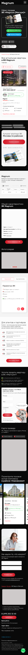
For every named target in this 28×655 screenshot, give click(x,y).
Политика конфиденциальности (9, 640)
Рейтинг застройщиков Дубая (7, 127)
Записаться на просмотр (19, 436)
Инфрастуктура (15, 279)
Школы (20, 279)
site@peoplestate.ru (6, 637)
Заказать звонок (9, 617)
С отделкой (7, 185)
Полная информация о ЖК (14, 241)
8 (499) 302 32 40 (8, 614)
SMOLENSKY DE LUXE (10, 502)
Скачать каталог (14, 142)
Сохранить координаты (7, 436)
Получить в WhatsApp (14, 30)
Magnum (5, 99)
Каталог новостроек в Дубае (6, 125)
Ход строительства (10, 279)
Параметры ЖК (5, 279)
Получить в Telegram (14, 34)
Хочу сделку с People (14, 360)
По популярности (22, 67)
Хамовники (8, 235)
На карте (4, 41)
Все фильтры (6, 67)
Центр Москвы (8, 499)
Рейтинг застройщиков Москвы (19, 127)
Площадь (5, 395)
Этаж (4, 401)
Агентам (11, 41)
